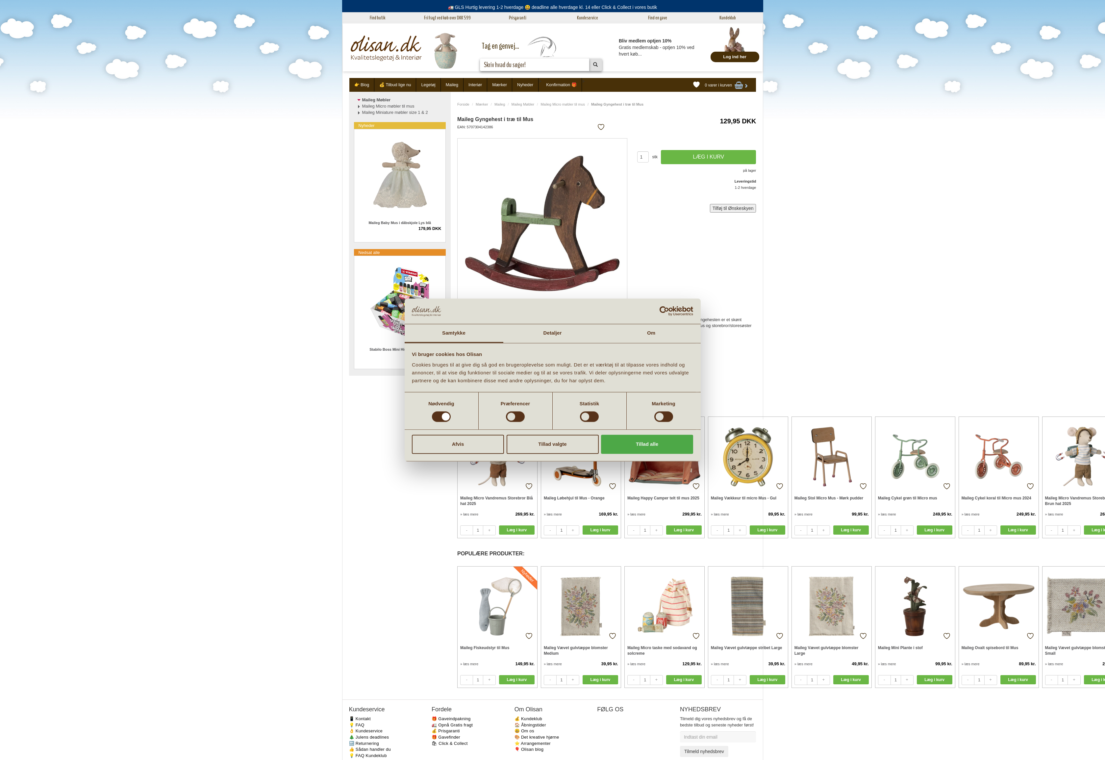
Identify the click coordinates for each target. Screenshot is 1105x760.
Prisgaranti (517, 17)
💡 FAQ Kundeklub (368, 755)
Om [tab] (651, 333)
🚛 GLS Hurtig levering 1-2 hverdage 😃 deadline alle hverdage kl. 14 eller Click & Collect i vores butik (552, 7)
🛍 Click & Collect (450, 743)
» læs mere (469, 514)
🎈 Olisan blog (529, 749)
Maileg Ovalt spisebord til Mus (990, 648)
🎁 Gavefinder (446, 737)
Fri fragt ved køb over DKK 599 (447, 17)
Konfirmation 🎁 (561, 84)
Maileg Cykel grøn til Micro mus (907, 498)
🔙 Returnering (364, 743)
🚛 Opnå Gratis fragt (452, 724)
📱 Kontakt (360, 718)
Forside (463, 104)
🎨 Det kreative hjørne (537, 737)
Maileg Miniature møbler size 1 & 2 (395, 112)
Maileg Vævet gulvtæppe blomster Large (826, 651)
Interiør (475, 84)
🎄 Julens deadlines (369, 737)
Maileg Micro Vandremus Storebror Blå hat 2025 (496, 501)
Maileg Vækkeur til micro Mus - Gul (743, 498)
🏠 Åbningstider (530, 724)
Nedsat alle (369, 252)
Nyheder (525, 84)
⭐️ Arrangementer (533, 743)
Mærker (499, 84)
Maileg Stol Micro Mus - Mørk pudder (828, 498)
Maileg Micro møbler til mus (562, 104)
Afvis (458, 444)
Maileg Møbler (523, 104)
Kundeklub (727, 17)
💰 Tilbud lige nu (395, 84)
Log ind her (734, 56)
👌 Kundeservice (366, 730)
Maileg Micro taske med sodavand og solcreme (662, 651)
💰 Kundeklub (528, 718)
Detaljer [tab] (552, 333)
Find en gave (657, 17)
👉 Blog (361, 84)
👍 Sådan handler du (370, 749)
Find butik (377, 17)
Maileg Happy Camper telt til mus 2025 (663, 498)
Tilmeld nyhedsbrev (704, 751)
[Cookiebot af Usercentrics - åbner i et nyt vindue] (664, 311)
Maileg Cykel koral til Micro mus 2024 (996, 498)
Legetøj (428, 84)
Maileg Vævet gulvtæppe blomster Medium (576, 651)
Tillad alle (647, 444)
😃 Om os (524, 730)
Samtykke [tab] (453, 333)
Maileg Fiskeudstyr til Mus (484, 648)
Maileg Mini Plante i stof (900, 648)
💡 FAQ (356, 724)
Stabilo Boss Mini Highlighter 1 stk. (399, 349)
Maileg (452, 84)
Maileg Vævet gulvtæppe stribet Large (746, 648)
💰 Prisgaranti (446, 730)
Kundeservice (587, 17)
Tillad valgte (552, 444)
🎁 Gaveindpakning (451, 718)
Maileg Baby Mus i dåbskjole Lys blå (399, 223)
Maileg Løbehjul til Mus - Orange (574, 498)
